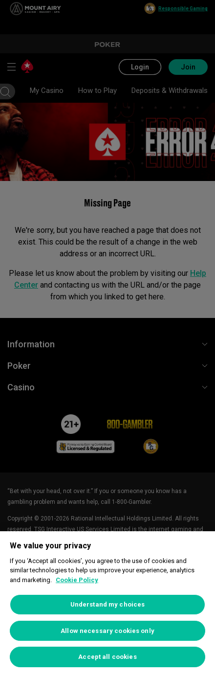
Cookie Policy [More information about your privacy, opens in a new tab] (77, 580)
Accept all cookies (107, 656)
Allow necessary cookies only (107, 630)
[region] (107, 604)
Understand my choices (107, 604)
